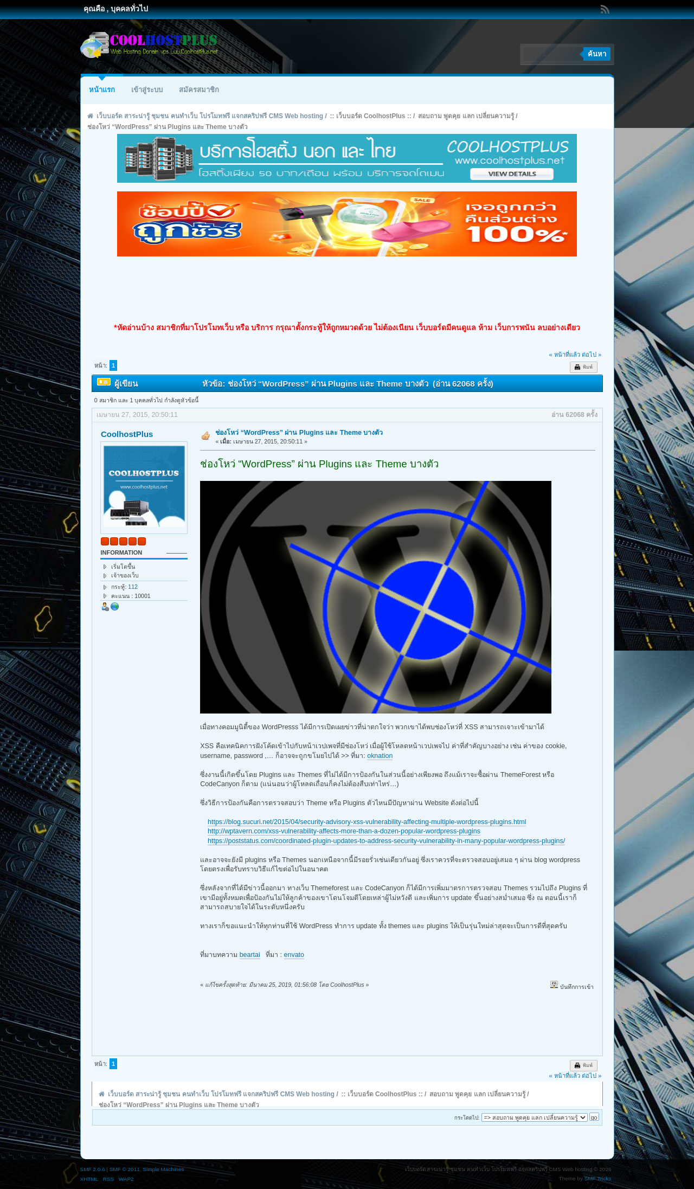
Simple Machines (163, 1169)
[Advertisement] (347, 289)
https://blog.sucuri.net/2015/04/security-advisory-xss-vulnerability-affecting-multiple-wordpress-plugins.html (367, 822)
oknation (380, 756)
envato (294, 955)
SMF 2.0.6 (92, 1169)
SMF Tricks (598, 1178)
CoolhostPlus (127, 434)
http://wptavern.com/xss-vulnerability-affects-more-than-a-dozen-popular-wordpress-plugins (344, 831)
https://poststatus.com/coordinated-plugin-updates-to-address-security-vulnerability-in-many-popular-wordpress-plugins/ (386, 841)
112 (133, 586)
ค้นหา (597, 54)
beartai (250, 955)
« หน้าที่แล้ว (564, 354)
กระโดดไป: (467, 1118)
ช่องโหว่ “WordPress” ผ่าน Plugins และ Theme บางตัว (299, 432)
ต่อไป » (591, 354)
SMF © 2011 (125, 1169)
